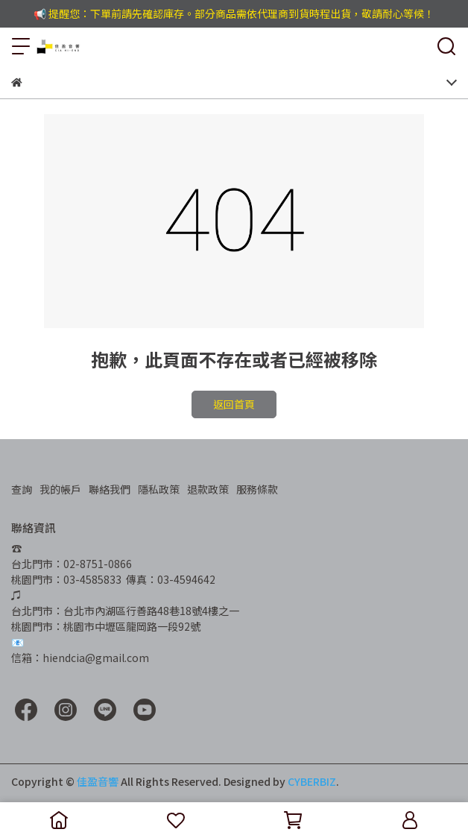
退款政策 (208, 489)
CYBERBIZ (312, 781)
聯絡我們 (109, 489)
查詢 (21, 489)
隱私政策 (159, 489)
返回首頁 (234, 404)
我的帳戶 (60, 489)
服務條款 (257, 489)
